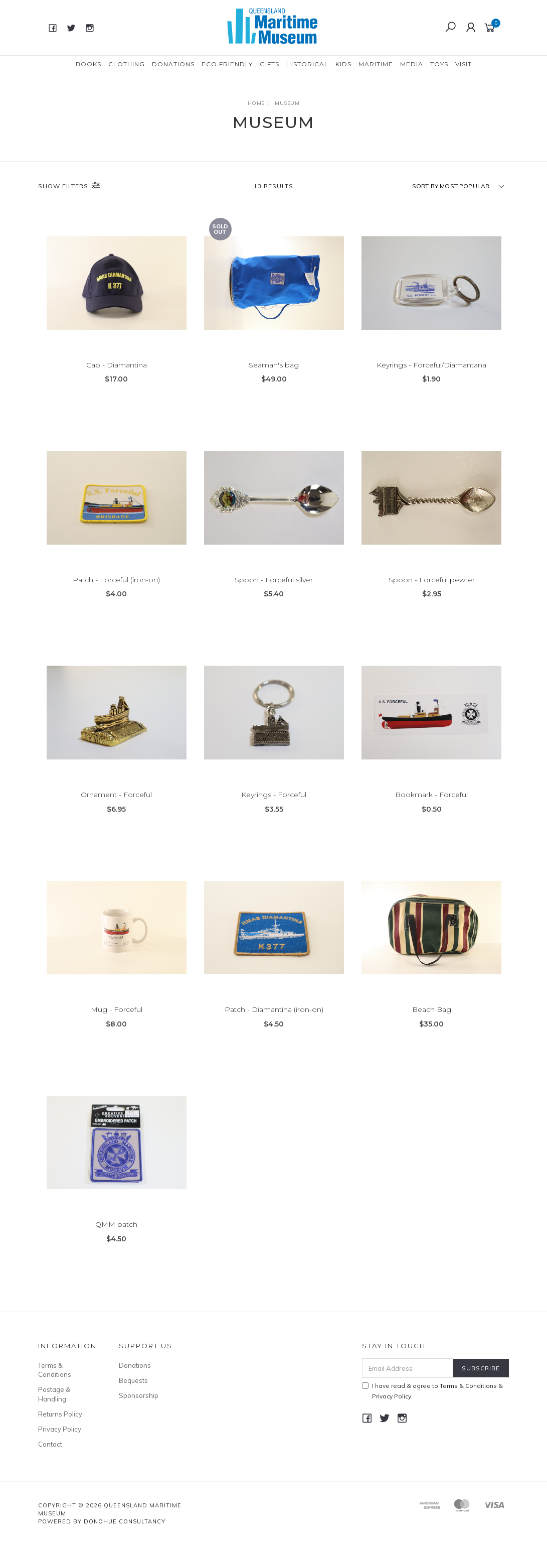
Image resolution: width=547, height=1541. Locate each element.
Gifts (269, 64)
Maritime (375, 64)
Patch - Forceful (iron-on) (116, 590)
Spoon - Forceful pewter (432, 590)
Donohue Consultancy (124, 1521)
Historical (307, 64)
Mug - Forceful (116, 1020)
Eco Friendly (227, 64)
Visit (463, 64)
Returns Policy (60, 1414)
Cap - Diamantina (116, 365)
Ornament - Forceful (116, 805)
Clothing (126, 64)
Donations (173, 64)
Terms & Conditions (54, 1369)
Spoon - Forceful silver (274, 590)
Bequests (133, 1380)
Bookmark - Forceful (431, 805)
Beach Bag (431, 1020)
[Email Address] (407, 1368)
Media (411, 64)
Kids (343, 64)
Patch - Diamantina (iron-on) (274, 1020)
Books (88, 64)
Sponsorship (138, 1395)
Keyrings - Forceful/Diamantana (431, 365)
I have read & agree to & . (432, 1391)
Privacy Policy (59, 1429)
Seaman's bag (274, 365)
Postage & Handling (54, 1393)
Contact (50, 1444)
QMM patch (116, 1235)
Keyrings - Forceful (273, 805)
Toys (439, 64)
